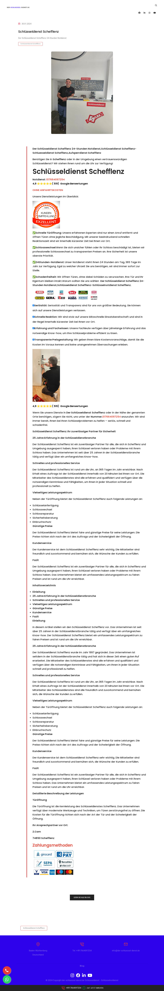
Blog (82, 967)
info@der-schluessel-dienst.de (126, 952)
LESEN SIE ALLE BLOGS (82, 897)
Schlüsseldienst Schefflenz (30, 44)
